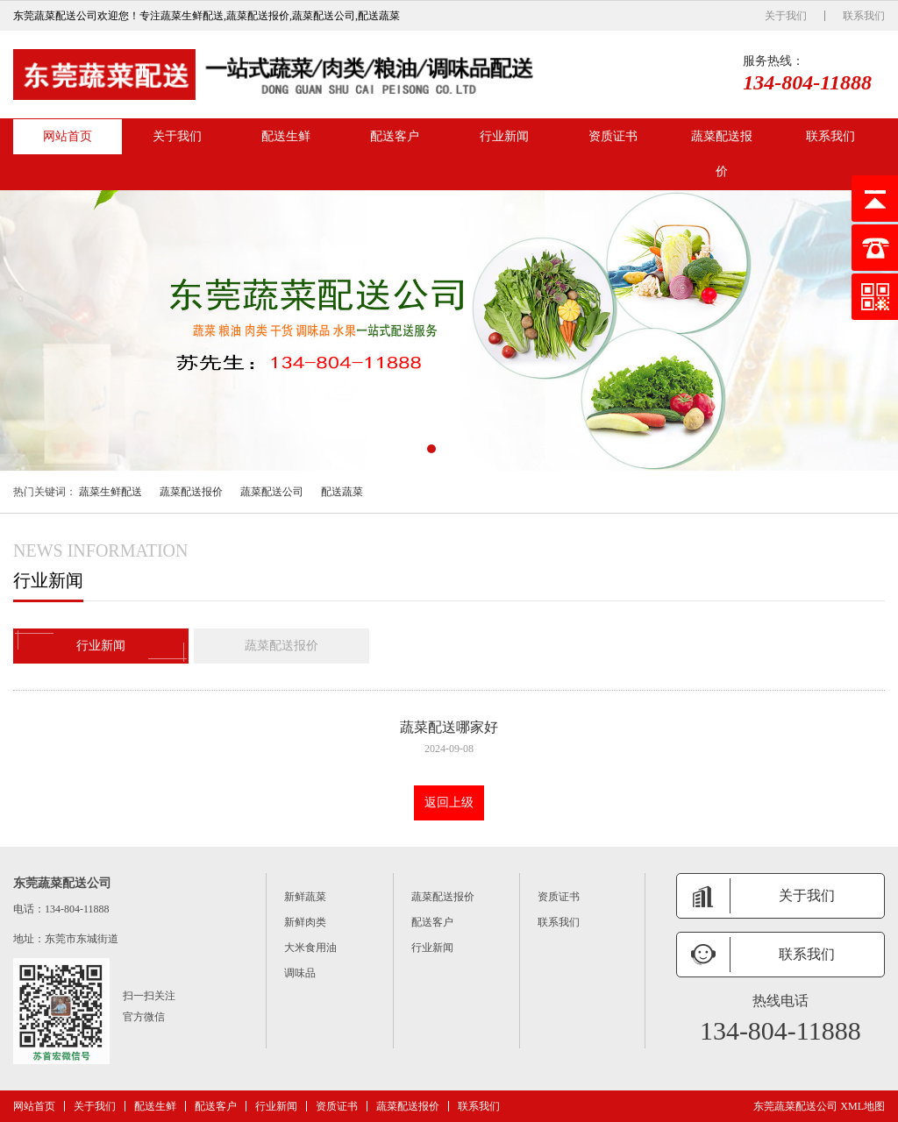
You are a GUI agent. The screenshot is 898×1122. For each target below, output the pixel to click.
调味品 (300, 973)
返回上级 (449, 802)
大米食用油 (310, 947)
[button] (431, 448)
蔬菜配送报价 (721, 154)
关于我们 (786, 16)
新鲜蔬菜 (305, 897)
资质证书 (613, 136)
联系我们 (864, 16)
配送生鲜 (285, 136)
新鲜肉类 (305, 922)
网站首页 (67, 136)
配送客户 (394, 136)
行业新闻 (504, 136)
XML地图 (862, 1106)
